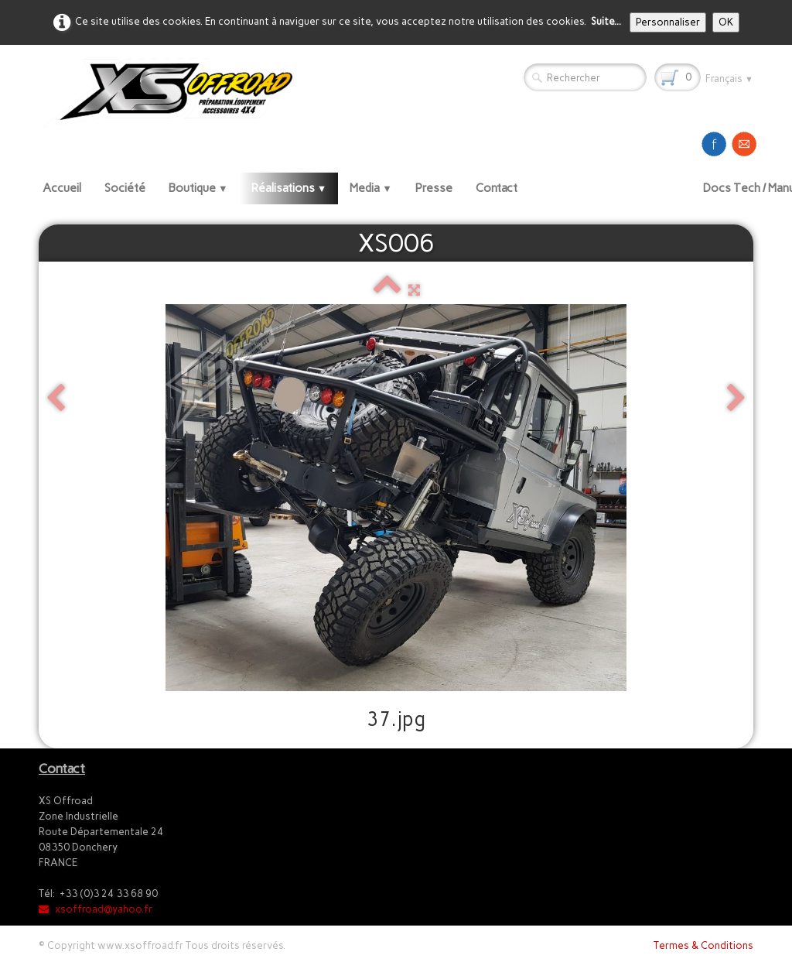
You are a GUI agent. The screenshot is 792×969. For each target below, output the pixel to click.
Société (124, 188)
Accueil (62, 188)
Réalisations (289, 188)
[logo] (172, 92)
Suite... (606, 21)
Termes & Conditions (703, 945)
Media (371, 188)
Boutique (198, 188)
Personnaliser (668, 22)
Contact (496, 188)
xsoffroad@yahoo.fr (95, 909)
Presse (433, 188)
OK (726, 22)
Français (729, 78)
